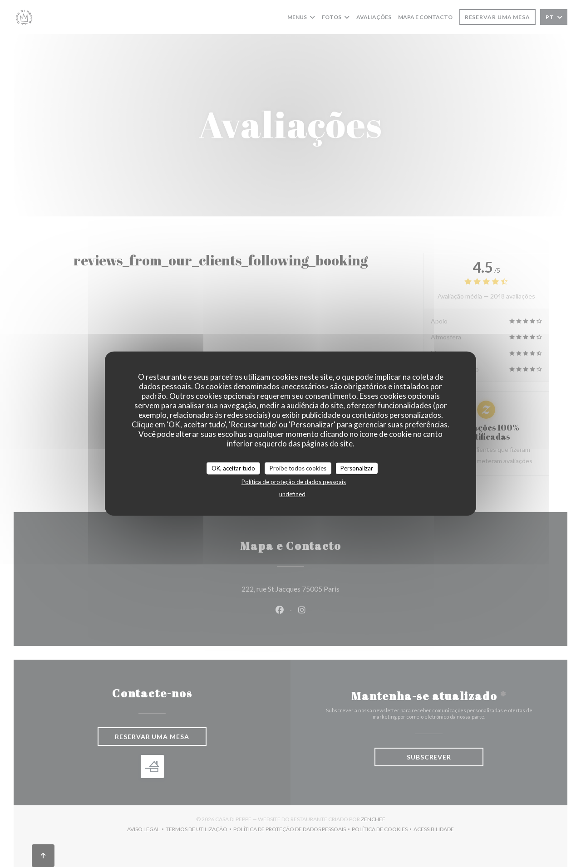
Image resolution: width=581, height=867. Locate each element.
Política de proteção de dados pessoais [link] (293, 481)
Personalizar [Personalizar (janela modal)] (356, 467)
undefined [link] (292, 494)
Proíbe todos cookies (298, 467)
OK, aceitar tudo (233, 467)
